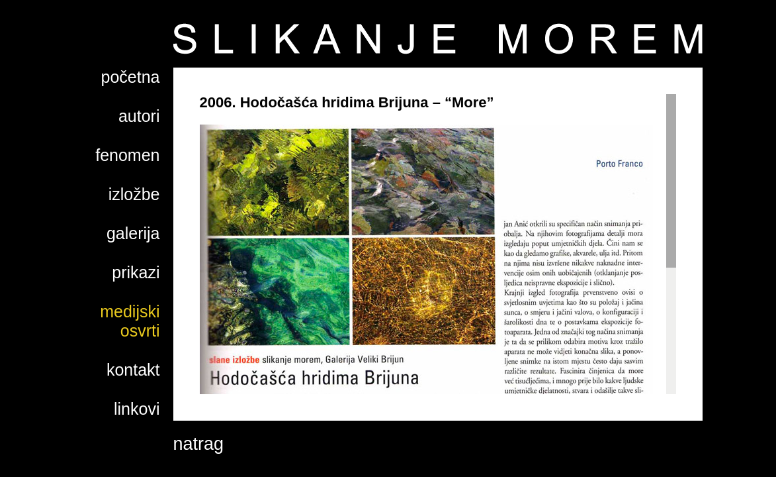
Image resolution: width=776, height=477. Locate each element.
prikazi (135, 272)
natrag (198, 444)
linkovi (136, 408)
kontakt (133, 369)
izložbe (134, 194)
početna (130, 77)
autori (139, 116)
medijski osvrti (129, 321)
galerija (133, 233)
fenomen (127, 155)
